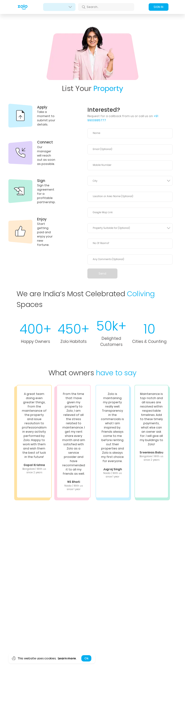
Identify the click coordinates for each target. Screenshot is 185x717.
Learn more (67, 658)
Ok (86, 658)
